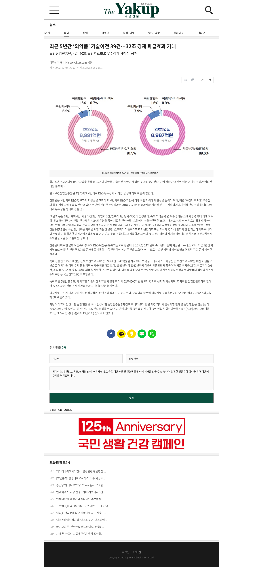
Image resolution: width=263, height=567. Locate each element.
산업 (85, 33)
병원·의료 (128, 33)
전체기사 (45, 33)
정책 (66, 33)
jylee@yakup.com (76, 62)
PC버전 (137, 552)
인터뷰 (201, 33)
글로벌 (105, 33)
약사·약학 (154, 33)
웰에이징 (179, 33)
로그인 (125, 552)
